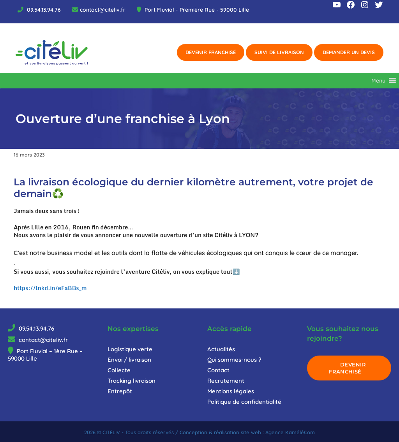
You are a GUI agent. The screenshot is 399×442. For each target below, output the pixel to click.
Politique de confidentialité (244, 401)
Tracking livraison (131, 380)
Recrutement (225, 380)
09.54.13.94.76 (43, 9)
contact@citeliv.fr (102, 9)
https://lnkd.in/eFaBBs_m (50, 287)
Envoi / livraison (129, 359)
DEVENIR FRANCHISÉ (347, 368)
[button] (378, 80)
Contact (218, 370)
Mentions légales (230, 391)
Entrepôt (120, 391)
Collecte (119, 370)
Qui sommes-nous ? (234, 359)
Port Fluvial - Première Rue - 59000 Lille (196, 9)
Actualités (221, 349)
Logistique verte (130, 349)
